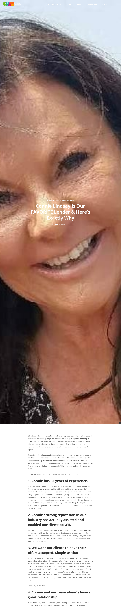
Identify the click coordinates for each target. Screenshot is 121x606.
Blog (79, 4)
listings (69, 4)
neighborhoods (55, 4)
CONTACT (105, 4)
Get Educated (68, 200)
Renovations (91, 4)
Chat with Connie (54, 200)
